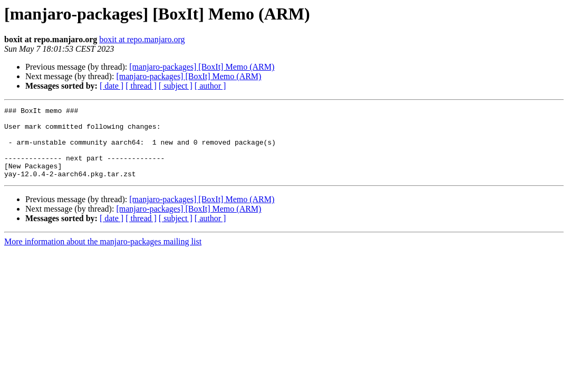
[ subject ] (175, 85)
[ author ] (210, 85)
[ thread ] (141, 85)
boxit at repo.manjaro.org (142, 39)
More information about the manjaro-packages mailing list (102, 255)
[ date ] (111, 85)
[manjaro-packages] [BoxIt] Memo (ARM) (201, 66)
